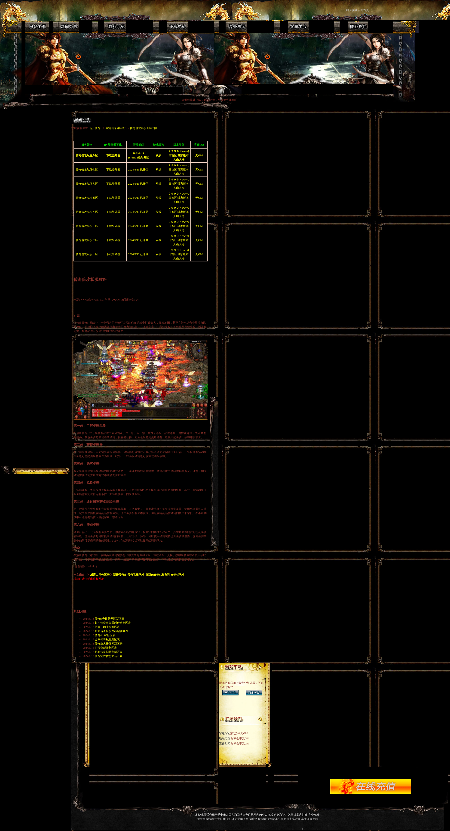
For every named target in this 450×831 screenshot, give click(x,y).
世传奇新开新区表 (106, 647)
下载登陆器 (113, 169)
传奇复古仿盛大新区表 (108, 656)
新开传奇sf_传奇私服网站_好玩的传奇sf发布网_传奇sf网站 (148, 574)
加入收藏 (351, 10)
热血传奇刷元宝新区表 (108, 652)
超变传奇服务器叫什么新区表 (113, 622)
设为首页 (364, 10)
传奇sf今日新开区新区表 (110, 618)
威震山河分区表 (115, 128)
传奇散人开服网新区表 (108, 643)
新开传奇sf (95, 128)
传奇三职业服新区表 (107, 627)
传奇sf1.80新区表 (105, 635)
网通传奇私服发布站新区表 (111, 631)
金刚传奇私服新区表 (107, 639)
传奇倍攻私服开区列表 (144, 128)
